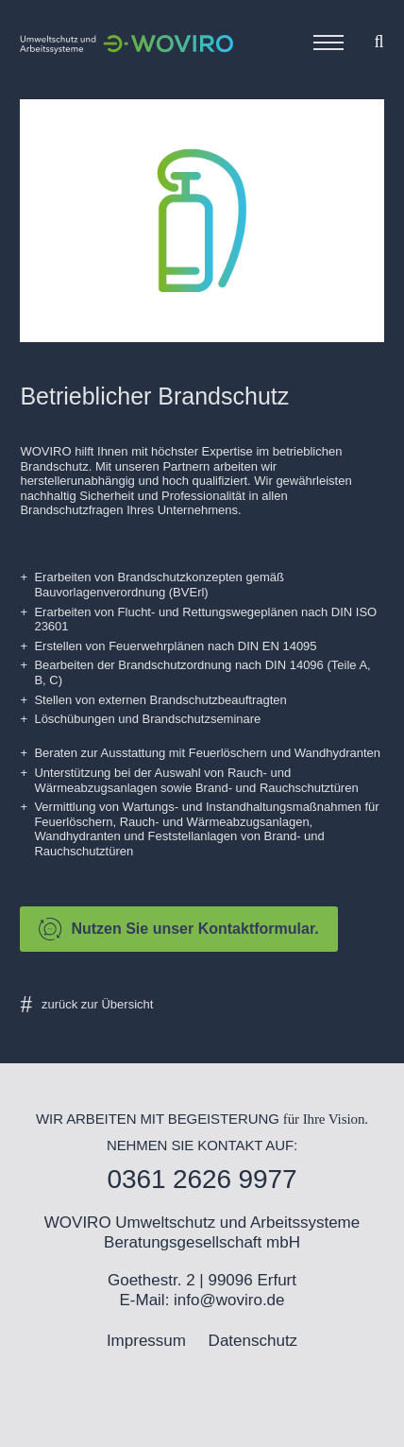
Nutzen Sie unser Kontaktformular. (178, 929)
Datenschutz (253, 1341)
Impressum (146, 1341)
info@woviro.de (229, 1300)
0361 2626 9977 (201, 1179)
